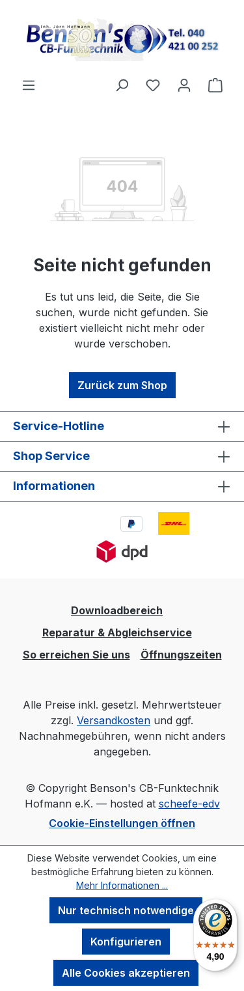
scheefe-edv (189, 803)
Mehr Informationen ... (122, 885)
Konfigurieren (125, 941)
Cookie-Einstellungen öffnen (122, 823)
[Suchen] (121, 85)
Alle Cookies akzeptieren (126, 972)
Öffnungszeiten (181, 654)
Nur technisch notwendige (126, 910)
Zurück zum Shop (122, 385)
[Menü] (28, 85)
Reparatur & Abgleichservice (117, 632)
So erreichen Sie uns (76, 654)
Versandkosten (113, 720)
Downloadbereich (117, 610)
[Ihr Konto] (184, 85)
